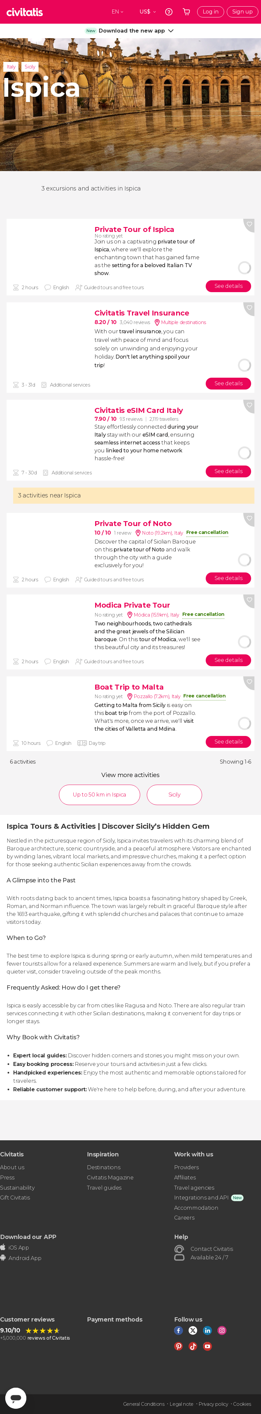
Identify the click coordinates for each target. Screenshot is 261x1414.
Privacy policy (213, 1404)
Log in (211, 12)
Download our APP (28, 1236)
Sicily (30, 67)
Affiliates (185, 1177)
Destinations (103, 1167)
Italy (11, 67)
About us (12, 1167)
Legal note (182, 1404)
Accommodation (196, 1208)
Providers (186, 1167)
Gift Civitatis (15, 1198)
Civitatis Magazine (110, 1177)
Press (7, 1177)
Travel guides (104, 1188)
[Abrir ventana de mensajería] (15, 1398)
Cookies (242, 1404)
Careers (184, 1218)
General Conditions (144, 1404)
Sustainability (17, 1188)
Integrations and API (201, 1198)
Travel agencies (194, 1188)
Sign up (242, 12)
